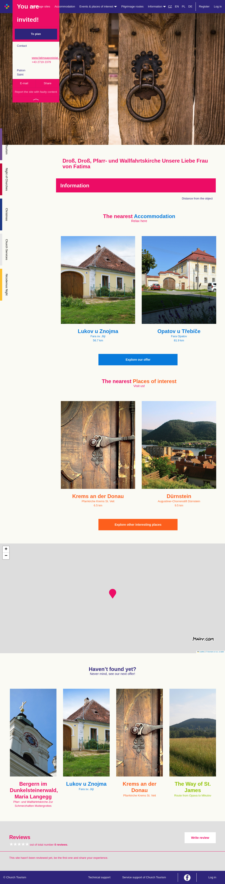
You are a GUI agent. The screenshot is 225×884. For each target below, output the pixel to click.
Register (204, 6)
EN (177, 6)
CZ (170, 6)
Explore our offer (138, 359)
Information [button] (157, 6)
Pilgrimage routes (132, 6)
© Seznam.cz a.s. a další (215, 652)
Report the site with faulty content (36, 91)
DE (190, 6)
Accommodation (64, 6)
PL (183, 6)
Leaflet (200, 652)
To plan (36, 34)
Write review (200, 837)
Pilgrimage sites (40, 6)
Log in (218, 6)
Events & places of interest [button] (98, 6)
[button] (112, 594)
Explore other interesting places (138, 524)
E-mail (24, 83)
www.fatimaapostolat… (46, 57)
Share (47, 83)
